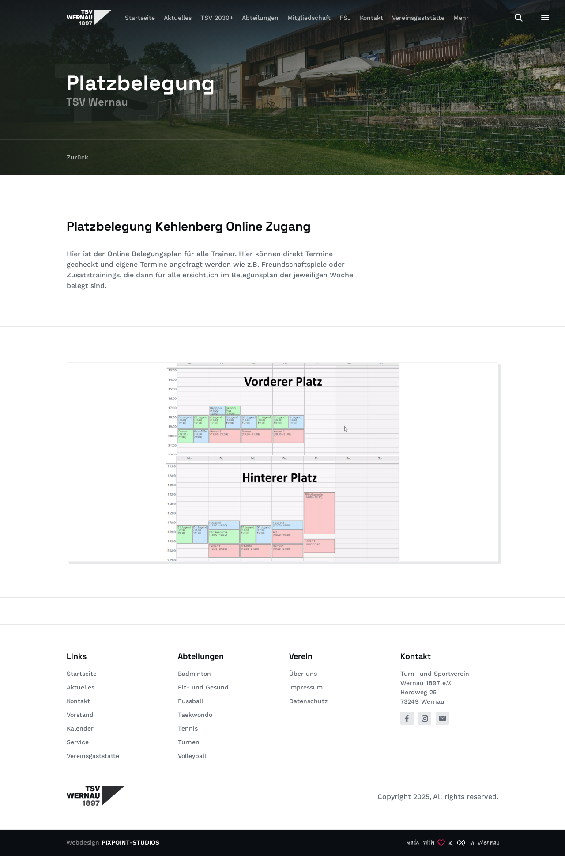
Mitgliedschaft (309, 17)
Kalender (80, 728)
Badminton (194, 673)
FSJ (345, 17)
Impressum (306, 687)
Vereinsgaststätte (418, 17)
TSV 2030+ (216, 17)
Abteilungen (260, 17)
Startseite (140, 17)
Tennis (188, 728)
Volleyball (192, 755)
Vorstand (80, 714)
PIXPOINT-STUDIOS (130, 842)
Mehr (461, 17)
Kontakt (371, 17)
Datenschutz (308, 700)
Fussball (190, 700)
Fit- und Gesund (203, 687)
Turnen (189, 742)
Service (78, 742)
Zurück (77, 157)
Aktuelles (178, 17)
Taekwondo (195, 714)
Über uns (303, 673)
